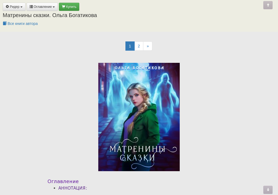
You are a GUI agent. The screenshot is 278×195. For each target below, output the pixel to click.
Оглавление (42, 7)
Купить (69, 7)
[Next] (147, 46)
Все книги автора (20, 23)
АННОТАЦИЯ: (72, 188)
